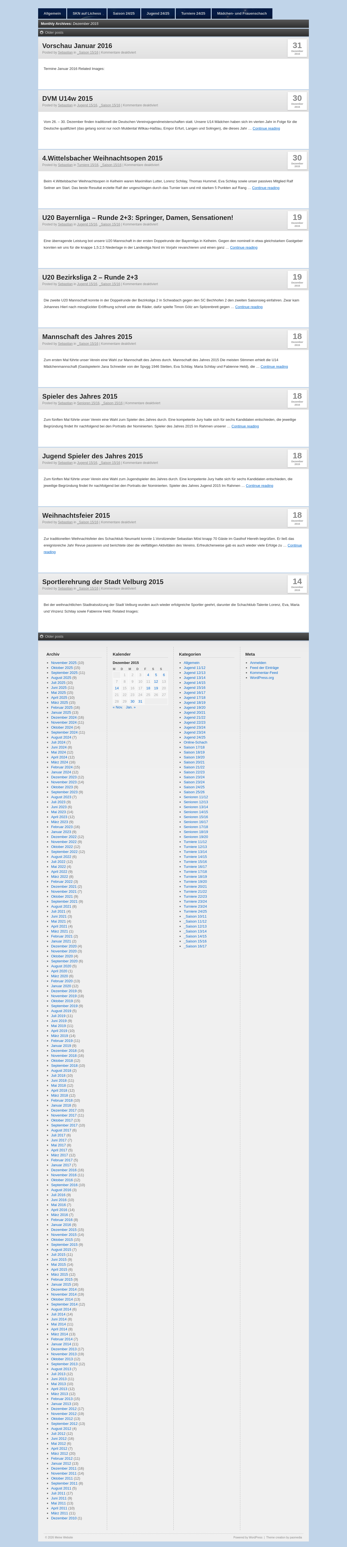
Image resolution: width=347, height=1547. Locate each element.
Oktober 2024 (62, 727)
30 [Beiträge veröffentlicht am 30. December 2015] (132, 701)
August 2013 (61, 1369)
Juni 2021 (59, 916)
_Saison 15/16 (87, 52)
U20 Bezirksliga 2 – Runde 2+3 (90, 277)
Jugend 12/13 (195, 673)
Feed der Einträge (264, 668)
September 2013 (64, 1364)
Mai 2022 (58, 867)
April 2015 (59, 1269)
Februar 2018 (62, 1100)
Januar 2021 (61, 941)
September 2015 (64, 1245)
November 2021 (64, 891)
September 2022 (64, 852)
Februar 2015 (62, 1279)
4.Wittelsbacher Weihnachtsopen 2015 (102, 158)
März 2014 (59, 1334)
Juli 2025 (58, 683)
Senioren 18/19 (196, 832)
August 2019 (61, 1011)
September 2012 (64, 1424)
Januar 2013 (61, 1404)
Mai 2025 (58, 692)
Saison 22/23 (194, 772)
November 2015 (64, 1235)
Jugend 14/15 (195, 683)
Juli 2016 (58, 1195)
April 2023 (59, 817)
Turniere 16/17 (195, 867)
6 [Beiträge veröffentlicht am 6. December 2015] (164, 675)
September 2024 (64, 732)
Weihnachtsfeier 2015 (76, 515)
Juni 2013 (59, 1379)
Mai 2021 (58, 921)
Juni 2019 (59, 1021)
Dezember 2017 (64, 1110)
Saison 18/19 (194, 752)
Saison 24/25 (124, 13)
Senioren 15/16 (88, 403)
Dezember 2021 (64, 886)
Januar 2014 (61, 1344)
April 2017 (59, 1150)
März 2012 (59, 1453)
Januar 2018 (61, 1105)
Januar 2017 (61, 1165)
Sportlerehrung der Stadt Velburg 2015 (103, 581)
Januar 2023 (61, 832)
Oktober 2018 (62, 1061)
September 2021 (64, 901)
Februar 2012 (62, 1458)
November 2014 (64, 1294)
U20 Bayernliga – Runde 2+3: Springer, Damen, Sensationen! (137, 217)
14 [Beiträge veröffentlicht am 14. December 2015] (117, 688)
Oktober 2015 (62, 1240)
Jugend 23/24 (195, 727)
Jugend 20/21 (195, 712)
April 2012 (59, 1448)
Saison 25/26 (194, 792)
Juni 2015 (59, 1259)
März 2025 (59, 702)
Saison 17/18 (194, 747)
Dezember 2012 (64, 1409)
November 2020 (64, 951)
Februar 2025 (62, 707)
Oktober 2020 (62, 956)
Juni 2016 (59, 1200)
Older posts (54, 32)
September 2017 (64, 1125)
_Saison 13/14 (195, 931)
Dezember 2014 (64, 1289)
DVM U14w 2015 (67, 98)
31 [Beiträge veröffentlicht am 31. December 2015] (140, 701)
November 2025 (64, 663)
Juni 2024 (59, 747)
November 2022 (64, 842)
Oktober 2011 (62, 1478)
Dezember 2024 (64, 717)
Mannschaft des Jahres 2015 (87, 336)
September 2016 (64, 1185)
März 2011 (59, 1513)
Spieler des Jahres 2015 (79, 396)
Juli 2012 (58, 1434)
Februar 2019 (62, 1041)
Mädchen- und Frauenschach (242, 13)
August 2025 (61, 678)
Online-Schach (195, 742)
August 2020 (61, 966)
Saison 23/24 (194, 777)
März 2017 (59, 1155)
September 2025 (64, 673)
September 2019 (64, 1006)
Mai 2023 (58, 812)
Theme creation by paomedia (284, 1537)
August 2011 (61, 1488)
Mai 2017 (58, 1145)
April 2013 (59, 1389)
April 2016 (59, 1210)
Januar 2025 (61, 712)
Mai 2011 (58, 1503)
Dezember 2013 (64, 1349)
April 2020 (59, 971)
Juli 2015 (58, 1254)
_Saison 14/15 (195, 936)
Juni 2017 (59, 1140)
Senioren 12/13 (196, 802)
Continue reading (266, 128)
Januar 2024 (61, 772)
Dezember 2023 (64, 777)
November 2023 (64, 782)
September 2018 (64, 1065)
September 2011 (64, 1483)
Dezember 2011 (64, 1468)
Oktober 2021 (62, 896)
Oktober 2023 (62, 787)
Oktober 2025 (62, 668)
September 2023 (64, 792)
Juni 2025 (59, 687)
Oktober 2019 (62, 1001)
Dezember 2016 (64, 1170)
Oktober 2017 (62, 1120)
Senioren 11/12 (196, 797)
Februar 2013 (62, 1399)
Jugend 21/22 (195, 717)
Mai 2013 (58, 1384)
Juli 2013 (58, 1374)
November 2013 (64, 1354)
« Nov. (118, 707)
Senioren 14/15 (196, 812)
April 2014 (59, 1329)
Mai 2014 (58, 1324)
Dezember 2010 (64, 1518)
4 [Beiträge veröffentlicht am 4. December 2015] (148, 675)
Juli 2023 (58, 802)
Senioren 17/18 (196, 827)
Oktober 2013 (62, 1359)
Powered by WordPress (247, 1537)
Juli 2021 (58, 911)
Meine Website (64, 1537)
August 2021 (61, 906)
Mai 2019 (58, 1026)
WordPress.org (262, 678)
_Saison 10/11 (195, 916)
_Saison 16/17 (195, 946)
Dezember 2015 (64, 1230)
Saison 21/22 (194, 767)
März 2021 (59, 931)
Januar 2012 (61, 1463)
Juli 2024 (58, 742)
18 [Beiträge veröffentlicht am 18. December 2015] (148, 688)
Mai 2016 (58, 1205)
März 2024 (59, 762)
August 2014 (61, 1309)
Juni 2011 (59, 1498)
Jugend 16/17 (195, 692)
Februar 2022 (62, 881)
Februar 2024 (62, 767)
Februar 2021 (62, 936)
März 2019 (59, 1036)
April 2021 (59, 926)
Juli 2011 (58, 1493)
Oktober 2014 (62, 1299)
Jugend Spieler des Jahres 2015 (92, 456)
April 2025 (59, 697)
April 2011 (59, 1508)
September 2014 (64, 1304)
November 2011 (64, 1473)
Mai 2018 (58, 1085)
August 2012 (61, 1429)
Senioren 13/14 (196, 807)
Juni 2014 (59, 1319)
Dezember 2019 (64, 991)
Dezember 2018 (64, 1051)
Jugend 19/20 (195, 707)
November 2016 (64, 1175)
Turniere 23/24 (195, 901)
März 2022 (59, 876)
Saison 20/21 (194, 762)
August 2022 (61, 857)
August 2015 (61, 1249)
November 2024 (64, 722)
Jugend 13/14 (195, 678)
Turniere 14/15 (195, 857)
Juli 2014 (58, 1314)
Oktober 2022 (62, 847)
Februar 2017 (62, 1160)
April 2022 (59, 872)
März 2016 (59, 1215)
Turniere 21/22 (195, 891)
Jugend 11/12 (195, 668)
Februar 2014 (62, 1339)
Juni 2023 (59, 807)
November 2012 (64, 1414)
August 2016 (61, 1190)
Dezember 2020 (64, 946)
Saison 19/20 (194, 757)
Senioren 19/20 (196, 837)
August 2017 (61, 1130)
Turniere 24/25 (193, 13)
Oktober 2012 (62, 1419)
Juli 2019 (58, 1016)
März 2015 (59, 1274)
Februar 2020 (62, 981)
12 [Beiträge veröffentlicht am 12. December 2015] (156, 681)
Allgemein (52, 13)
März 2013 (59, 1394)
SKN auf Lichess (87, 13)
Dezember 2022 (64, 837)
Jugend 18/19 (195, 702)
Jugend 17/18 (195, 697)
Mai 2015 (58, 1264)
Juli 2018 (58, 1075)
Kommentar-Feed (264, 673)
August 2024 (61, 737)
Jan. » (130, 707)
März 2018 (59, 1095)
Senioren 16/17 (196, 822)
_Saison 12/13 (195, 926)
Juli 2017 (58, 1135)
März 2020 (59, 976)
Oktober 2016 (62, 1180)
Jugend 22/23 (195, 722)
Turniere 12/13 (195, 847)
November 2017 (64, 1115)
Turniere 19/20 (195, 881)
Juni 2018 (59, 1080)
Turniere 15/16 (88, 165)
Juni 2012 (59, 1438)
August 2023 (61, 797)
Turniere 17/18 (195, 872)
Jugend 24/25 (158, 13)
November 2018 (64, 1056)
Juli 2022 (58, 862)
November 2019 (64, 996)
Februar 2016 (62, 1220)
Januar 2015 (61, 1284)
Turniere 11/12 (195, 842)
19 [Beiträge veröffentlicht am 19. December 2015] (156, 688)
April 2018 (59, 1090)
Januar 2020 (61, 986)
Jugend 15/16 (87, 105)
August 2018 (61, 1070)
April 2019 (59, 1031)
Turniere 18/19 (195, 876)
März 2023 (59, 822)
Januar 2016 (61, 1225)
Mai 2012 (58, 1443)
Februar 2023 (62, 827)
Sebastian (65, 52)
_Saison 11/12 (195, 921)
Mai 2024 (58, 752)
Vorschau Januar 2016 (77, 45)
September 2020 (64, 961)
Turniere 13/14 (195, 852)
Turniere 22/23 (195, 896)
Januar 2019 (61, 1046)
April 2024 (59, 757)
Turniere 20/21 (195, 886)
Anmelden (258, 663)
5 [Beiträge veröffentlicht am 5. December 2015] (156, 675)
